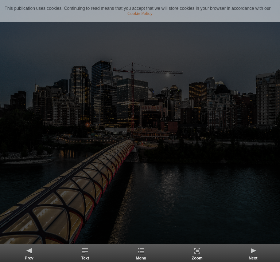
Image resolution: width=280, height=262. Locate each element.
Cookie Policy (140, 13)
